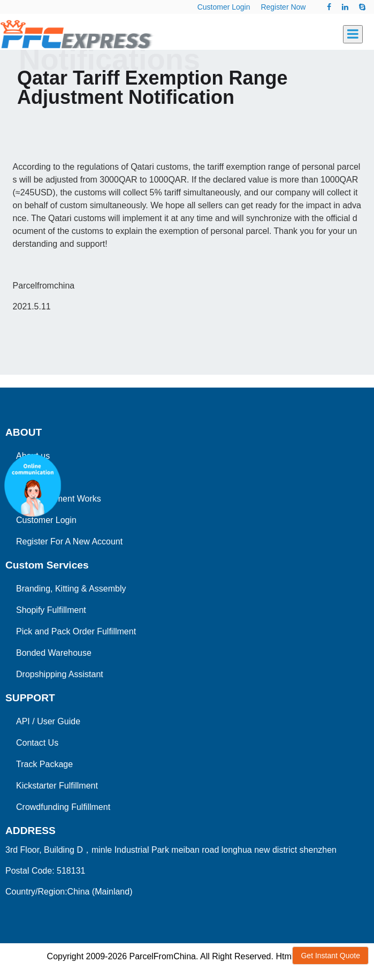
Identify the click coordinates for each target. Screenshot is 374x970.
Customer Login (223, 7)
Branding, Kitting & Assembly (71, 588)
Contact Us (37, 742)
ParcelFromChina (162, 956)
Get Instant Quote (330, 955)
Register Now (283, 7)
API (23, 721)
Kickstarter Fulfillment (57, 785)
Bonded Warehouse (53, 652)
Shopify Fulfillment (51, 610)
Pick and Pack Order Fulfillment (76, 631)
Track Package (44, 764)
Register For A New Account (69, 541)
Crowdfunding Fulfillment (63, 807)
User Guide (58, 721)
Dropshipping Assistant (59, 674)
